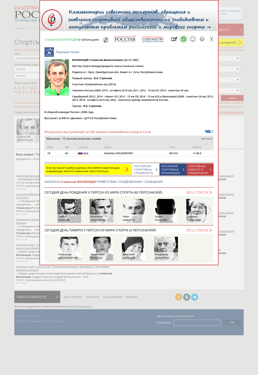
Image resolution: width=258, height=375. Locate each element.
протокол (206, 140)
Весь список (197, 194)
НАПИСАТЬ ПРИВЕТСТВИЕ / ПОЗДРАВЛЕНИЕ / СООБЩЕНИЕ (103, 184)
